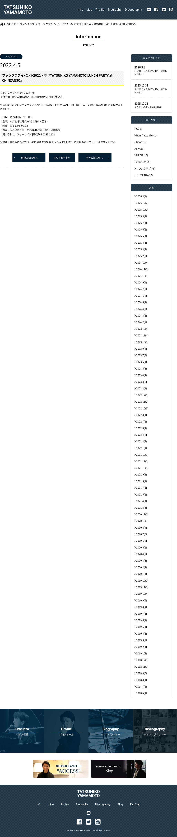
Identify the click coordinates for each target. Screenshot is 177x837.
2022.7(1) (141, 421)
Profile (100, 9)
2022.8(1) (141, 415)
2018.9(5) (141, 673)
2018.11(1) (142, 666)
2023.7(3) (141, 355)
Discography (133, 9)
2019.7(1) (141, 613)
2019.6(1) (141, 620)
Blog (120, 804)
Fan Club (135, 804)
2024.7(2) (141, 289)
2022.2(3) (141, 441)
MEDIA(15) (142, 155)
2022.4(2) (141, 434)
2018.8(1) (141, 680)
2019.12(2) (142, 580)
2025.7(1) (141, 222)
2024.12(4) (142, 262)
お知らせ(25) (143, 161)
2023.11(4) (142, 335)
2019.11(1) (142, 587)
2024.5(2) (141, 302)
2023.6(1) (141, 362)
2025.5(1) (141, 236)
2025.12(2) (142, 202)
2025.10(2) (142, 209)
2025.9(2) (141, 216)
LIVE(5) (140, 148)
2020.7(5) (141, 534)
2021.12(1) (142, 454)
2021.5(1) (141, 494)
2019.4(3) (141, 633)
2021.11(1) (142, 461)
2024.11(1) (142, 269)
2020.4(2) (141, 554)
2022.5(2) (141, 428)
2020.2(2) (141, 567)
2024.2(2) (141, 322)
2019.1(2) (141, 653)
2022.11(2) (142, 401)
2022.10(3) (142, 408)
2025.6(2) (141, 229)
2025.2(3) (141, 256)
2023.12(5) (142, 328)
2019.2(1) (141, 646)
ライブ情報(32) (144, 175)
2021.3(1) (141, 507)
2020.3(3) (141, 560)
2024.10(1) (142, 275)
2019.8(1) (141, 607)
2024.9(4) (141, 282)
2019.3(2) (141, 640)
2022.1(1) (141, 448)
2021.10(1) (142, 467)
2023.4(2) (141, 375)
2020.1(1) (141, 573)
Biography (115, 9)
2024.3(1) (141, 315)
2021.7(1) (141, 487)
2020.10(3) (142, 520)
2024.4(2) (141, 309)
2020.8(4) (141, 527)
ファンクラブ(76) (145, 168)
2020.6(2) (141, 540)
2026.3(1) (141, 196)
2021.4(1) (141, 501)
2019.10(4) (142, 593)
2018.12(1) (142, 660)
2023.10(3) (142, 342)
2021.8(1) (141, 481)
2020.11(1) (142, 514)
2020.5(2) (141, 547)
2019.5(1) (141, 626)
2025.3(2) (141, 249)
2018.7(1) (141, 686)
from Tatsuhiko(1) (146, 135)
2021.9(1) (141, 474)
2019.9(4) (141, 600)
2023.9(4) (141, 348)
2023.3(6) (141, 381)
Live (89, 9)
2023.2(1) (141, 388)
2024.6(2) (141, 295)
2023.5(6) (141, 368)
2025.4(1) (141, 242)
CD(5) (139, 128)
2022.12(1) (142, 395)
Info (80, 9)
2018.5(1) (141, 693)
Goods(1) (141, 142)
